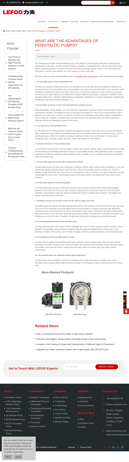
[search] (113, 3)
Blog (24, 31)
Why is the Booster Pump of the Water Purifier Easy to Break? (65, 334)
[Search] (98, 3)
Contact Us (121, 22)
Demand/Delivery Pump (14, 432)
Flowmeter (35, 422)
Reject (8, 457)
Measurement (86, 397)
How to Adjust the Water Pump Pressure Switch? (15, 118)
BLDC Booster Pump (15, 419)
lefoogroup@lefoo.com (34, 3)
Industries (84, 401)
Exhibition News (87, 423)
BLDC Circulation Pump (14, 425)
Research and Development (102, 22)
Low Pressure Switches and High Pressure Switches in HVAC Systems (15, 63)
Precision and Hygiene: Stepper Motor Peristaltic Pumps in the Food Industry (71, 339)
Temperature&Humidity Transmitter (41, 410)
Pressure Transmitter (40, 397)
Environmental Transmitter (37, 416)
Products (42, 22)
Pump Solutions (87, 405)
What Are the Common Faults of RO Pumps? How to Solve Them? (14, 134)
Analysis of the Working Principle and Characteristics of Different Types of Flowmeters (75, 344)
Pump (8, 391)
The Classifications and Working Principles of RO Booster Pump (14, 101)
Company (64, 22)
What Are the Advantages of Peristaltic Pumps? (43, 31)
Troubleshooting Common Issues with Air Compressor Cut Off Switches (14, 82)
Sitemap (71, 447)
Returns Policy (61, 422)
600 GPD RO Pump (53, 314)
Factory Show (61, 413)
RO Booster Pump (14, 415)
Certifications (61, 405)
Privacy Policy (86, 447)
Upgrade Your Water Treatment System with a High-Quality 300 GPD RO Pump (72, 349)
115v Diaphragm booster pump (13, 410)
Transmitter (36, 391)
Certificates (60, 401)
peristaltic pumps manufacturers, (86, 76)
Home (8, 31)
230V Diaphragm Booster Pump (13, 403)
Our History (60, 409)
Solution (74, 22)
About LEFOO (61, 397)
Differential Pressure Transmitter (40, 403)
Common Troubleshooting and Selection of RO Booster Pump (15, 152)
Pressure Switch (38, 426)
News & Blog (53, 22)
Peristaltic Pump (79, 314)
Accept (18, 457)
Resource (84, 22)
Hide (52, 56)
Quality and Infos (62, 418)
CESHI (83, 427)
